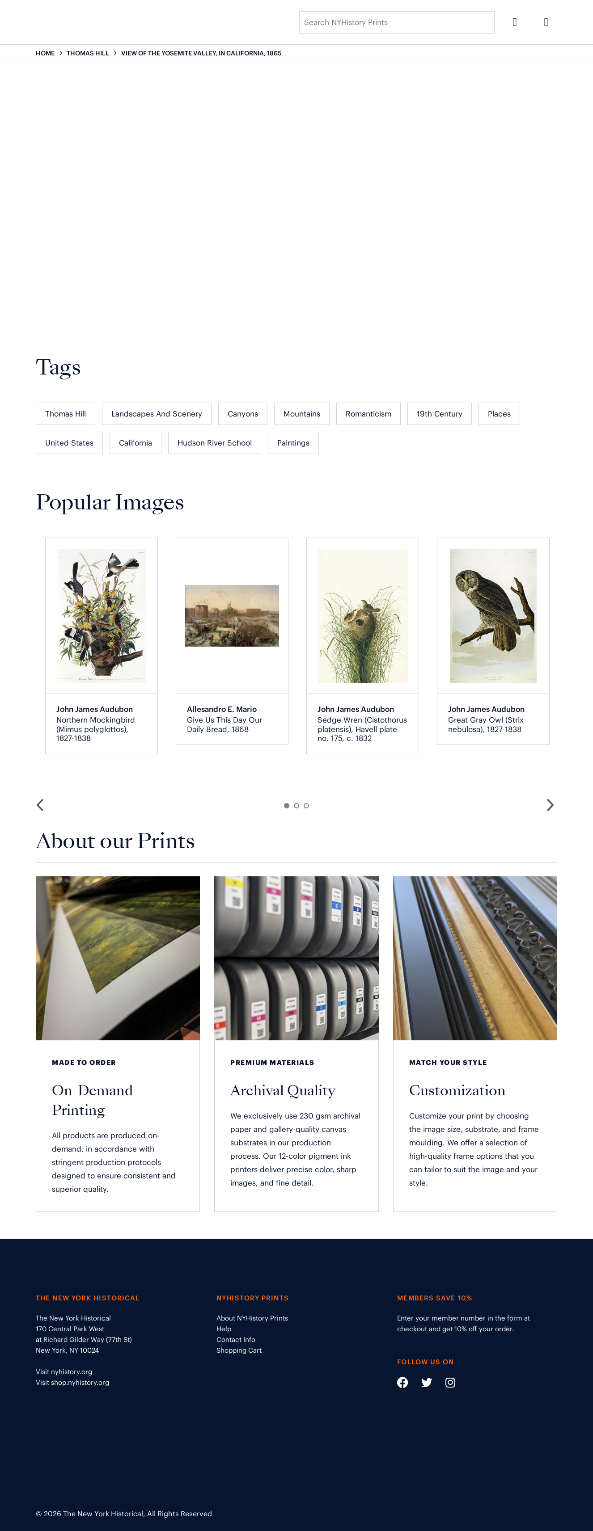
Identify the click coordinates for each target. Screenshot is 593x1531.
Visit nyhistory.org (64, 1371)
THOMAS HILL (88, 53)
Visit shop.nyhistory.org (72, 1382)
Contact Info (235, 1339)
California (135, 443)
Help (223, 1329)
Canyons (243, 414)
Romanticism (368, 414)
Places (499, 414)
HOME (45, 53)
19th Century (439, 414)
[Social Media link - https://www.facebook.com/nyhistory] (402, 1384)
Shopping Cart (239, 1350)
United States (69, 443)
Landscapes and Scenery (156, 414)
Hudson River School (215, 443)
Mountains (302, 414)
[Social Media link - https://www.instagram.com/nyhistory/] (444, 1384)
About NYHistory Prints (252, 1318)
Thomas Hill (65, 414)
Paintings (293, 443)
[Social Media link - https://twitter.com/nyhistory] (421, 1384)
